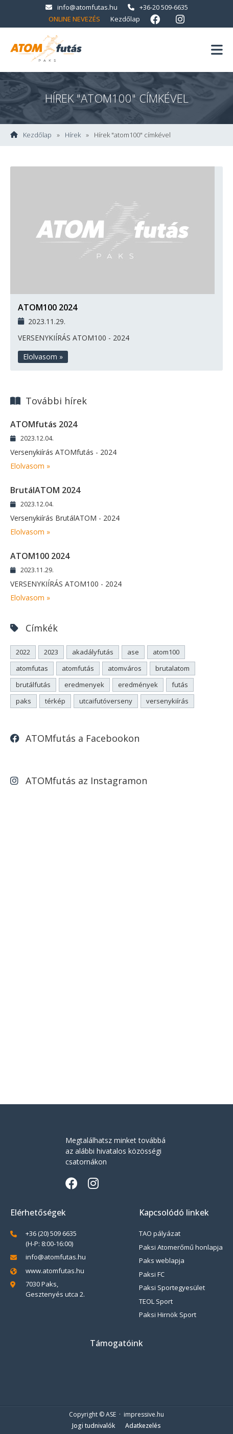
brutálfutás (33, 684)
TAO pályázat (159, 1233)
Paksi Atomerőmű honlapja (181, 1247)
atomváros (125, 668)
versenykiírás (167, 701)
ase (133, 652)
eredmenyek (84, 684)
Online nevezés (74, 18)
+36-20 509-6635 (158, 7)
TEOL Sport (156, 1301)
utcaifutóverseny (105, 701)
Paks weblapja (161, 1260)
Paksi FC (152, 1274)
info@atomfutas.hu (81, 7)
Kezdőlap (125, 18)
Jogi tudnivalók (93, 1425)
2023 (51, 652)
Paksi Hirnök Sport (167, 1314)
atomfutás (78, 668)
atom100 (166, 652)
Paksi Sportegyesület (172, 1287)
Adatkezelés (143, 1425)
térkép (55, 701)
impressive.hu (144, 1414)
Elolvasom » (43, 356)
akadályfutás (92, 652)
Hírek (73, 135)
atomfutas (32, 668)
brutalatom (172, 668)
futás (180, 684)
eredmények (138, 684)
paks (23, 701)
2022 (23, 652)
